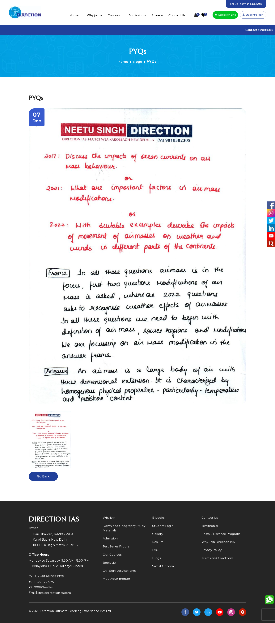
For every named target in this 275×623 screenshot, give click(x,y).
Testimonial (210, 526)
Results (158, 542)
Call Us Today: (246, 4)
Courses (113, 15)
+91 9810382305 (52, 576)
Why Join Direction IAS (218, 542)
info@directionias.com (55, 593)
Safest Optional (164, 567)
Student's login (253, 14)
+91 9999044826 (41, 587)
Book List (109, 564)
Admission (135, 15)
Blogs (138, 62)
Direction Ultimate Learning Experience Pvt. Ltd (76, 611)
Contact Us (176, 15)
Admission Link (225, 14)
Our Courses (112, 555)
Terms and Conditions (218, 559)
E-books (158, 518)
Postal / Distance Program (221, 534)
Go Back (43, 477)
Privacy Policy (211, 551)
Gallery (157, 534)
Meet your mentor (117, 580)
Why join (92, 15)
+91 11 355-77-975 (41, 582)
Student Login (163, 526)
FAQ (155, 551)
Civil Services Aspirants (119, 572)
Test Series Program (118, 547)
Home (73, 15)
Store (155, 15)
